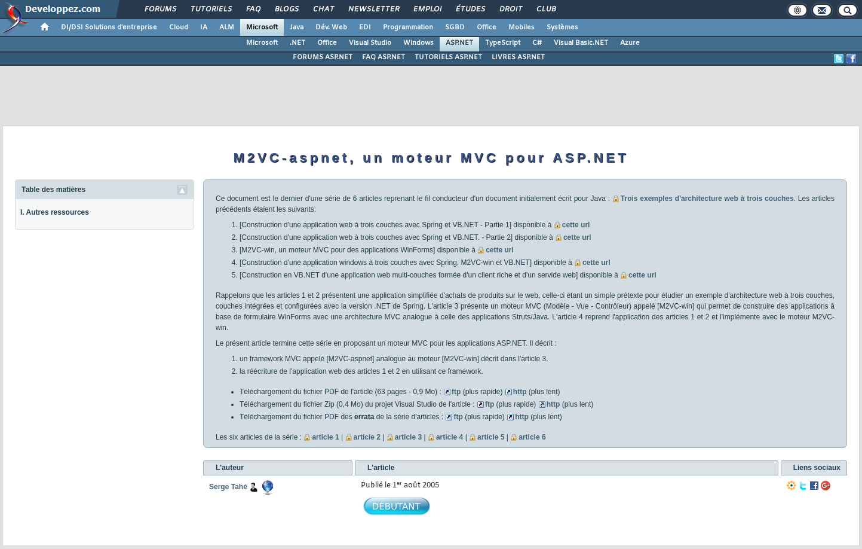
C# (537, 43)
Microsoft (262, 27)
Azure (630, 43)
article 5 (490, 437)
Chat (323, 9)
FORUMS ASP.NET (322, 57)
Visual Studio (370, 43)
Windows (418, 43)
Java (296, 27)
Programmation (408, 27)
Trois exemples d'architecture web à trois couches (707, 198)
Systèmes (562, 27)
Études (470, 9)
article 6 (532, 437)
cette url (576, 225)
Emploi (427, 9)
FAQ (252, 9)
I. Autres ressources (54, 212)
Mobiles (521, 27)
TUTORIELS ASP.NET (448, 57)
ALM (226, 27)
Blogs (286, 9)
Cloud (178, 27)
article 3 (408, 437)
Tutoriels (210, 9)
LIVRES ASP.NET (518, 57)
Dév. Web (331, 27)
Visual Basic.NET (581, 43)
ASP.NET (459, 43)
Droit (510, 9)
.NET (297, 43)
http (520, 392)
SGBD (455, 27)
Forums (160, 9)
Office (486, 27)
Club (545, 9)
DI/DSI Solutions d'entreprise (109, 27)
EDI (365, 27)
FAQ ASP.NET (383, 57)
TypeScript (502, 43)
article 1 (325, 437)
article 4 (449, 437)
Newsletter (373, 9)
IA (203, 27)
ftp (456, 392)
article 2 (367, 437)
